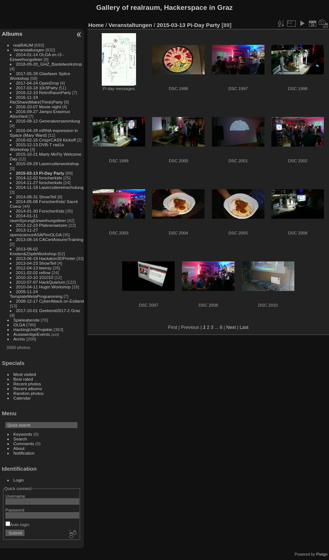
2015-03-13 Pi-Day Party (40, 173)
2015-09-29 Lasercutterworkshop (47, 163)
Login (18, 480)
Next (231, 327)
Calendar (22, 398)
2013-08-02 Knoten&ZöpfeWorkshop (33, 251)
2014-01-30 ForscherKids (40, 211)
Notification (24, 453)
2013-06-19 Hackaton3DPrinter (46, 258)
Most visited (24, 374)
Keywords (22, 434)
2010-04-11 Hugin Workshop (43, 286)
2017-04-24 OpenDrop (37, 83)
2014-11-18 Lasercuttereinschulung (50, 187)
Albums (12, 34)
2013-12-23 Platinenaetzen (41, 225)
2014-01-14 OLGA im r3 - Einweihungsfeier (37, 57)
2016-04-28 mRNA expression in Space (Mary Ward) (44, 132)
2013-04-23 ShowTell (36, 263)
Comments (23, 443)
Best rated (23, 379)
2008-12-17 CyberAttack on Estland (50, 301)
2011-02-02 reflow (33, 272)
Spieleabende (26, 320)
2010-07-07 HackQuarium (40, 282)
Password (14, 510)
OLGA (19, 324)
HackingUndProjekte (33, 329)
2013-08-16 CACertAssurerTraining (50, 239)
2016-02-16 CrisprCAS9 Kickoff (46, 139)
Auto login (17, 524)
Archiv (19, 339)
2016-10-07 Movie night (38, 106)
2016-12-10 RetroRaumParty (43, 92)
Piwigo (322, 554)
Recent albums (27, 388)
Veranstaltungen (28, 49)
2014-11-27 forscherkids (39, 182)
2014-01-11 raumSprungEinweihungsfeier (38, 218)
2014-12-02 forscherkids (39, 177)
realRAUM (23, 45)
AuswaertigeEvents (31, 334)
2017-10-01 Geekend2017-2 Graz (48, 310)
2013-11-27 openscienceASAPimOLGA (36, 232)
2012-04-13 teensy (34, 267)
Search (20, 438)
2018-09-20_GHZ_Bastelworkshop (49, 64)
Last (244, 327)
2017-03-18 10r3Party (37, 87)
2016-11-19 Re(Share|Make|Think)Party (36, 99)
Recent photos (27, 383)
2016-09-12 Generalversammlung (48, 120)
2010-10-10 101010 (35, 277)
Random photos (28, 393)
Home (96, 25)
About (19, 448)
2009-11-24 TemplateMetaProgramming (36, 294)
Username (15, 496)
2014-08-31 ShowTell (36, 196)
